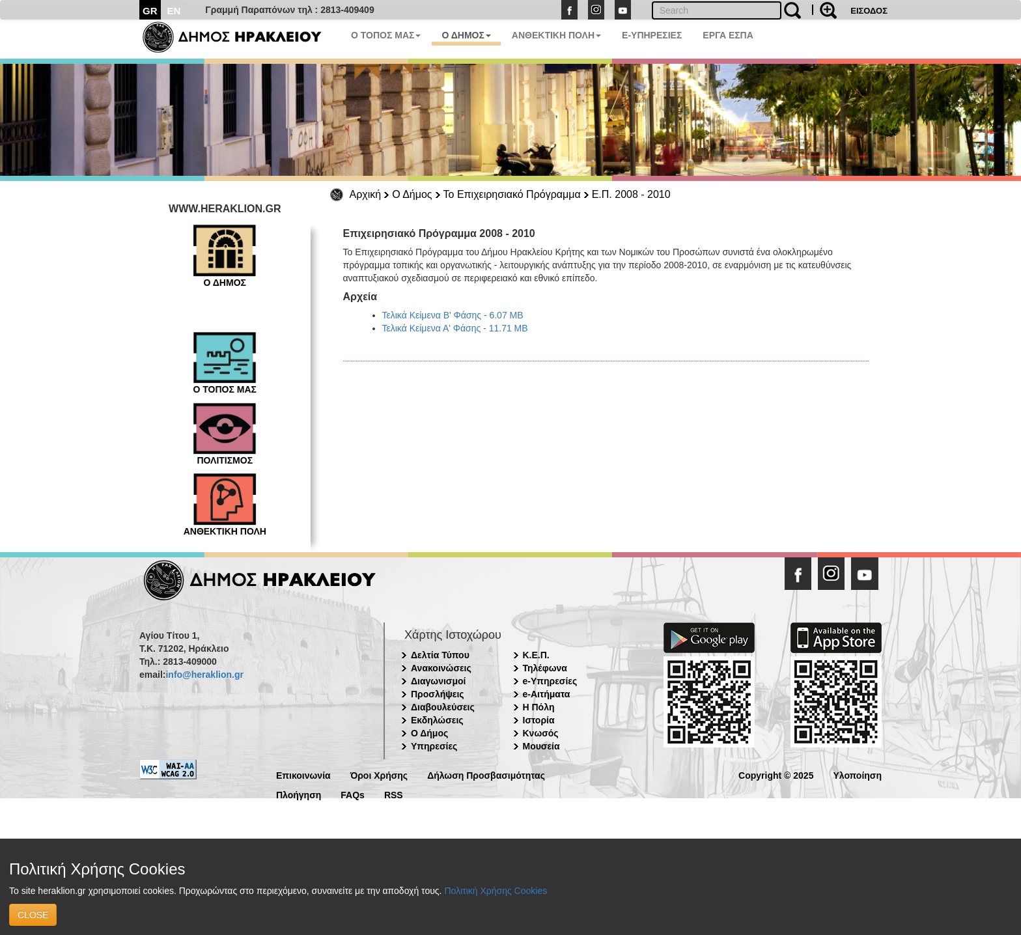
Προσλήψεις (437, 694)
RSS (393, 794)
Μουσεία (541, 746)
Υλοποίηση (857, 774)
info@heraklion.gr (204, 674)
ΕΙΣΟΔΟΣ (869, 11)
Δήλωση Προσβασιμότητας (486, 774)
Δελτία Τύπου (440, 655)
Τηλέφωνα (545, 668)
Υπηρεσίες (434, 746)
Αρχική (366, 194)
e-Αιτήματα (546, 694)
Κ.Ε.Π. (536, 655)
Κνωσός (541, 733)
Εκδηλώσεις (437, 720)
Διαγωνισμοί (438, 681)
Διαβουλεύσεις (443, 707)
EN (174, 10)
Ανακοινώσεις (441, 668)
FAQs (353, 794)
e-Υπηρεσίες (550, 681)
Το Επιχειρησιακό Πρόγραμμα (512, 194)
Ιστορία (539, 720)
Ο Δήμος (412, 194)
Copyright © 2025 (775, 774)
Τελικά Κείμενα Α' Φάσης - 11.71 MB (455, 328)
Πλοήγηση (298, 794)
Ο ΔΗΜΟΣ (465, 35)
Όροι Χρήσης (379, 774)
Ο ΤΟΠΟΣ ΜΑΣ (386, 35)
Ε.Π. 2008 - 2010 (631, 194)
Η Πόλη (539, 707)
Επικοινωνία (303, 774)
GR (150, 10)
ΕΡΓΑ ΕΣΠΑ (728, 35)
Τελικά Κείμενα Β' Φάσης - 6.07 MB (453, 315)
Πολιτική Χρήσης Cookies (495, 891)
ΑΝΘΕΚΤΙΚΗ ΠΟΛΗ (556, 35)
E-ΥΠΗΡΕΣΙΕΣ (652, 35)
